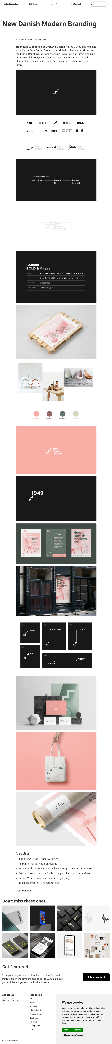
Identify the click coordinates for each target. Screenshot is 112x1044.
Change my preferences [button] (73, 1035)
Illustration (34, 1018)
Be (4, 1000)
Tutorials (33, 1022)
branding (26, 890)
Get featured (76, 4)
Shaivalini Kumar (26, 46)
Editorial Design (36, 1010)
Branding (34, 1006)
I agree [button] (67, 1030)
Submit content (96, 977)
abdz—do (11, 4)
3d (31, 998)
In (8, 1000)
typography (35, 1025)
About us (54, 4)
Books (32, 1002)
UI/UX (32, 1029)
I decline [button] (77, 1030)
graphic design (36, 1014)
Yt (13, 1000)
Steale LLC (15, 1041)
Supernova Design (54, 46)
